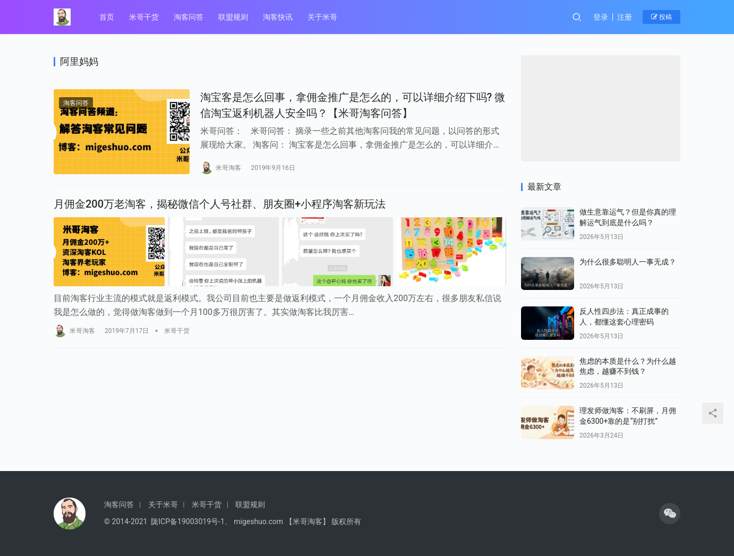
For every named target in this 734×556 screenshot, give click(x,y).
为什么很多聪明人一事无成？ (627, 262)
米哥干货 (144, 17)
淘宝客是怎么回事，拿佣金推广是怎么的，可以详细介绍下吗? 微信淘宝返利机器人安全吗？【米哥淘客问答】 (344, 105)
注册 (624, 17)
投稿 (661, 17)
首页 (106, 17)
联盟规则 (233, 17)
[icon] (669, 513)
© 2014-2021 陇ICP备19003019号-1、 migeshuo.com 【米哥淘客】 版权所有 (232, 521)
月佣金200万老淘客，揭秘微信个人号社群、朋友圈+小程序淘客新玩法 (220, 202)
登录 (600, 17)
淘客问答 (188, 17)
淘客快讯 (278, 17)
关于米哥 (322, 17)
